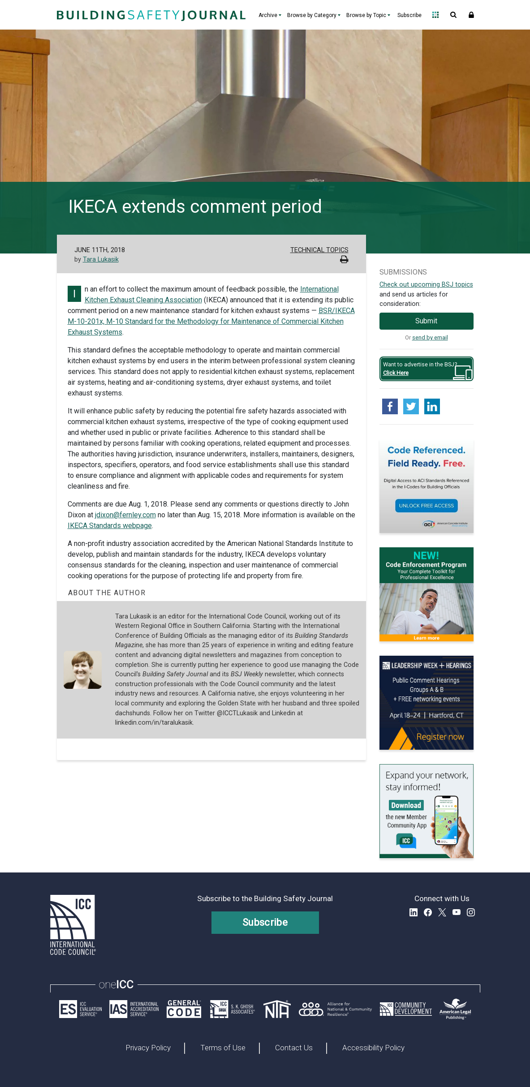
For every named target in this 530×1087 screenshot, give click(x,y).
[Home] (150, 15)
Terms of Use (223, 1048)
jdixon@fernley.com (125, 515)
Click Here (396, 372)
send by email (430, 337)
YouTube (456, 912)
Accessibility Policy (373, 1048)
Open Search (453, 15)
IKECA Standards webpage (110, 525)
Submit (426, 321)
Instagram (470, 912)
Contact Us (294, 1048)
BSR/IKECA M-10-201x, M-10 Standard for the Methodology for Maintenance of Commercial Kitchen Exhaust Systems (211, 321)
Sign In (471, 15)
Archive (268, 15)
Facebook (427, 912)
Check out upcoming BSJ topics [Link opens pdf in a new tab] (426, 284)
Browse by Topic (366, 15)
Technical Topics (319, 250)
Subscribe (409, 15)
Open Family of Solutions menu (435, 15)
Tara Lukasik (101, 259)
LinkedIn (413, 912)
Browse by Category (311, 15)
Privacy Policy (148, 1048)
